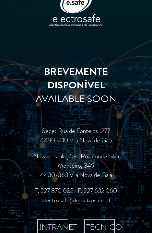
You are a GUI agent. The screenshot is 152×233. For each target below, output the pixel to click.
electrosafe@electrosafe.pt (76, 200)
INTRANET (58, 226)
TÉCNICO (104, 226)
